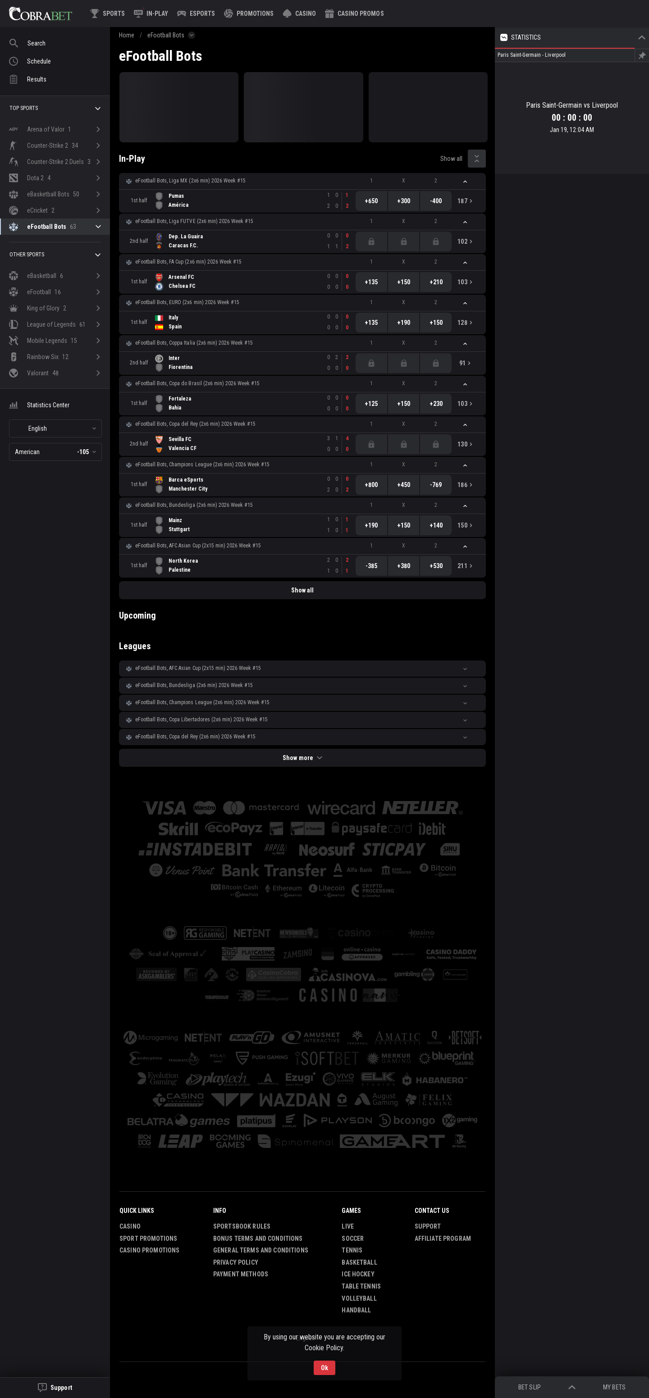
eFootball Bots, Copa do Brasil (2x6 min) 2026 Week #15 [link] (197, 383)
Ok (324, 1367)
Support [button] (428, 1226)
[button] (299, 13)
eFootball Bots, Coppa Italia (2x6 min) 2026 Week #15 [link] (194, 343)
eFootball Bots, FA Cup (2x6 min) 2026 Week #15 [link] (188, 262)
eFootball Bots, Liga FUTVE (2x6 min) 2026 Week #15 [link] (194, 221)
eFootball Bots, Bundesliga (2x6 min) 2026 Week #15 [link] (194, 505)
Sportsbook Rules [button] (241, 1226)
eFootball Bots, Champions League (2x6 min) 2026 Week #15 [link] (202, 464)
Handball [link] (356, 1310)
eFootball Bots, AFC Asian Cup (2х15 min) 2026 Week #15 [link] (198, 545)
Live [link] (348, 1226)
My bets (614, 1387)
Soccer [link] (353, 1238)
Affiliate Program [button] (443, 1238)
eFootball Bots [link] (165, 35)
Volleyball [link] (359, 1298)
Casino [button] (130, 1226)
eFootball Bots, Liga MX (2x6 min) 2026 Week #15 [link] (190, 181)
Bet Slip (529, 1387)
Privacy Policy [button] (235, 1262)
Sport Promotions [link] (148, 1238)
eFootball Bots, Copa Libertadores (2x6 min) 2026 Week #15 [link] (201, 719)
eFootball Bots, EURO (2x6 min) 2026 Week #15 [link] (187, 302)
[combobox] (55, 428)
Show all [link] (451, 158)
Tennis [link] (352, 1250)
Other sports (55, 255)
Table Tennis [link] (361, 1286)
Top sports (55, 108)
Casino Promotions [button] (149, 1250)
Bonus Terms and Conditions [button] (258, 1238)
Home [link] (126, 35)
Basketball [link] (359, 1262)
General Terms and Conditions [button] (260, 1250)
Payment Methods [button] (240, 1274)
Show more (302, 757)
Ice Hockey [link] (358, 1274)
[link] (40, 14)
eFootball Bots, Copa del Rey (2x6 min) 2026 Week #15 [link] (195, 424)
